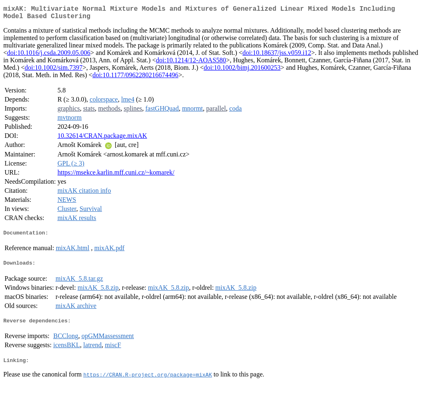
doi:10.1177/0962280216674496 (135, 78)
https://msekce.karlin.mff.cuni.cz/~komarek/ (115, 175)
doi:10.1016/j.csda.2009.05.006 (48, 55)
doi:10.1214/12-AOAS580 (191, 63)
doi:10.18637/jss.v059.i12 (276, 55)
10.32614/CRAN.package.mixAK (102, 138)
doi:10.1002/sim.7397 (53, 70)
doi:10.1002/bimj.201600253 (242, 70)
